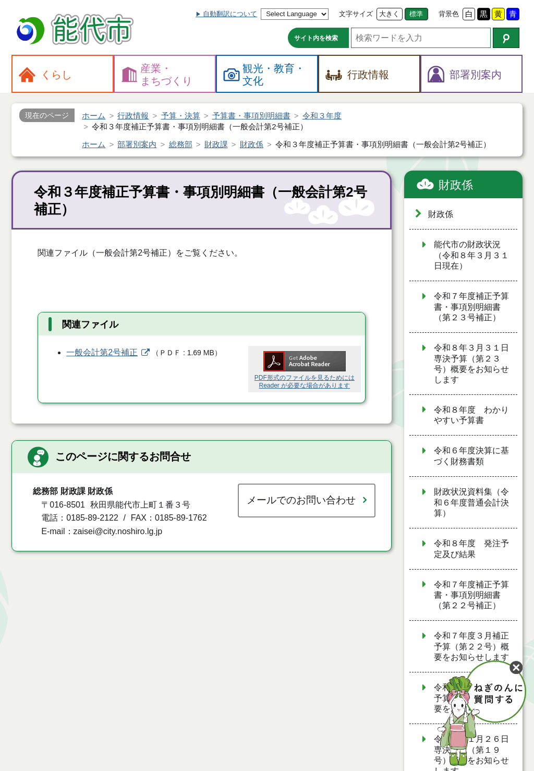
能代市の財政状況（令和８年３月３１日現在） (471, 255)
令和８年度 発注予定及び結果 (471, 549)
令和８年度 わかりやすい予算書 (471, 415)
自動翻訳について (230, 14)
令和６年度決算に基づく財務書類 (471, 456)
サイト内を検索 (316, 38)
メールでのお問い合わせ (301, 500)
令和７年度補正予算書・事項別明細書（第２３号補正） (471, 307)
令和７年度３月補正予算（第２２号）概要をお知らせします (471, 646)
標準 (416, 14)
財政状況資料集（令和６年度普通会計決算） (471, 502)
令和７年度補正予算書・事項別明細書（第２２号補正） (471, 595)
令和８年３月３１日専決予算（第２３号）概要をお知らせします (471, 363)
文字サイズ (356, 14)
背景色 (449, 14)
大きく (389, 14)
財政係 (456, 184)
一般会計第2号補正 (102, 352)
